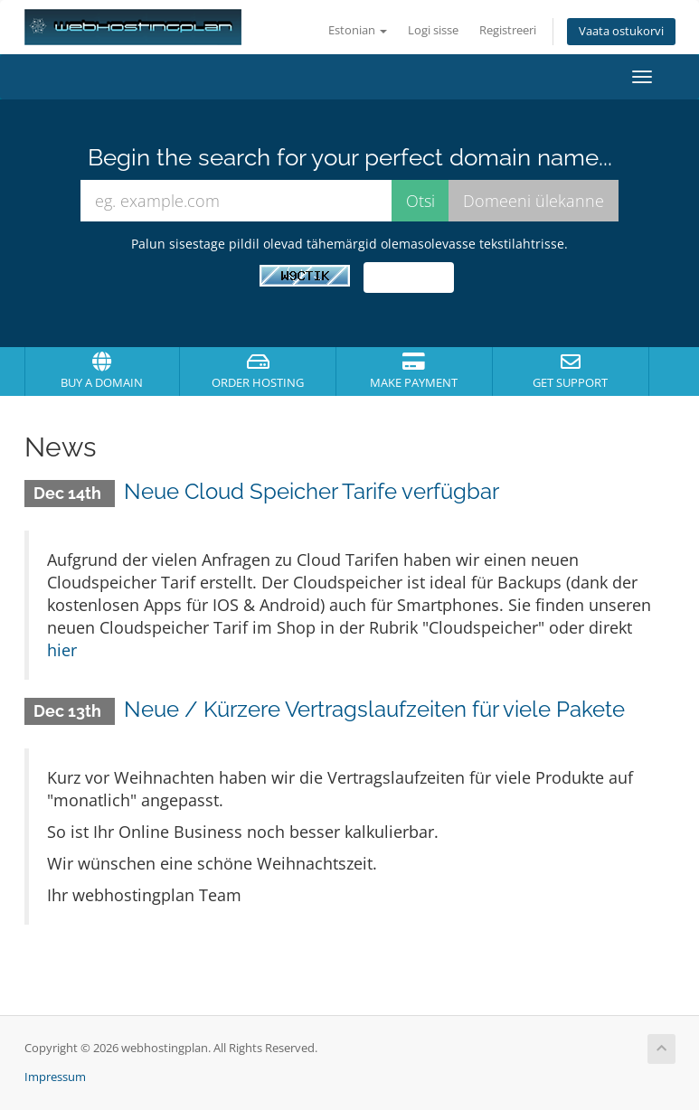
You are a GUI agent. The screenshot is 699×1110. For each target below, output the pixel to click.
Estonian (357, 30)
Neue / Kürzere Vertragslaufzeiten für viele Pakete (374, 709)
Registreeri (507, 30)
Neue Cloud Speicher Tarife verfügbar (311, 491)
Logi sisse (433, 30)
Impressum (55, 1077)
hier (62, 650)
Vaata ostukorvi (621, 31)
